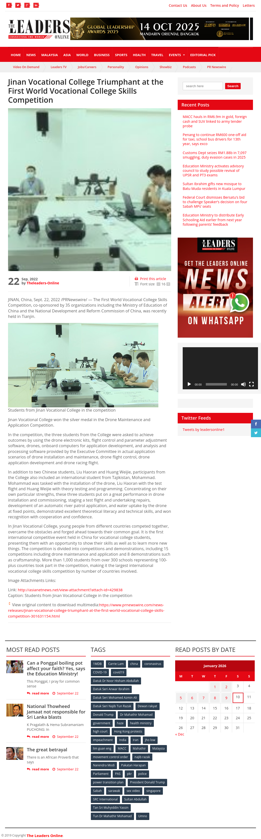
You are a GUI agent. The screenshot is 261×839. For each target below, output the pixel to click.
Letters (249, 5)
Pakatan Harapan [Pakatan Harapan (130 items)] (133, 763)
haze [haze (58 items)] (120, 722)
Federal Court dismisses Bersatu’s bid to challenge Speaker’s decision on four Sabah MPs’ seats (214, 202)
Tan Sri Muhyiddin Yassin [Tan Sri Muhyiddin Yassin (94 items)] (110, 804)
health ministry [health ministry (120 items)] (141, 722)
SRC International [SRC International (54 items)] (105, 796)
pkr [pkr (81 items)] (130, 771)
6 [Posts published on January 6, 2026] (192, 695)
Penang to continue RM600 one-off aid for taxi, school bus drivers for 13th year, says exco (214, 139)
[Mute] (243, 384)
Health (139, 55)
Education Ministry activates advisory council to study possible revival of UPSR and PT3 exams (213, 170)
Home (16, 55)
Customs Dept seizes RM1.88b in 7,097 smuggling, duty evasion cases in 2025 (214, 155)
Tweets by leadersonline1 (203, 429)
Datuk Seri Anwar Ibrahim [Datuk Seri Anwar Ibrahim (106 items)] (111, 688)
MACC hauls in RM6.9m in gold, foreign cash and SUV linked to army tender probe (214, 121)
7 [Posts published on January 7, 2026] (204, 695)
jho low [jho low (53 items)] (151, 738)
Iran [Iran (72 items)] (136, 738)
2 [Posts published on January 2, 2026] (226, 686)
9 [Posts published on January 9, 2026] (226, 695)
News (31, 55)
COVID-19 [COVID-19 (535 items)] (100, 672)
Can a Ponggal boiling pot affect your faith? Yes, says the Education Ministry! (55, 668)
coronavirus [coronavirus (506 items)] (154, 664)
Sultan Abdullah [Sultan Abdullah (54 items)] (135, 796)
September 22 (65, 693)
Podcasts (189, 67)
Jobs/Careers (87, 67)
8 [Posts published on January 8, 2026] (215, 695)
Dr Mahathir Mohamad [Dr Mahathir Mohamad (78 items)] (136, 713)
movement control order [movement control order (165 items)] (110, 755)
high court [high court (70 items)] (100, 730)
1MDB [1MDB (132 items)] (97, 664)
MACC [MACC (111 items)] (122, 746)
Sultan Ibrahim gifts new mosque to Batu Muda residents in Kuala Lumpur (214, 186)
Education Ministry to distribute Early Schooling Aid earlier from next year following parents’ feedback (213, 219)
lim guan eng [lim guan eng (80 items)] (102, 746)
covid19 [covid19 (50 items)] (119, 672)
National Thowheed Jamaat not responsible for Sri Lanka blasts (56, 711)
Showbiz (166, 67)
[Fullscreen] (251, 384)
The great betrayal (47, 750)
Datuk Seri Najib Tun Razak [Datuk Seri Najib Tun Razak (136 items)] (112, 705)
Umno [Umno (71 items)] (143, 812)
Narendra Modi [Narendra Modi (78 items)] (104, 763)
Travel (157, 55)
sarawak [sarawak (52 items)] (114, 788)
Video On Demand (26, 67)
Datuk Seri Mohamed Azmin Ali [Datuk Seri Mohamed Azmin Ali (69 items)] (115, 697)
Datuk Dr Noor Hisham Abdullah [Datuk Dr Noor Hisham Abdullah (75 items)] (116, 680)
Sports (121, 55)
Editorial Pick (203, 55)
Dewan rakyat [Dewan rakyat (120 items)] (147, 705)
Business (101, 55)
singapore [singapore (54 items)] (155, 788)
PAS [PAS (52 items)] (118, 771)
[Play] (189, 384)
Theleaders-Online (43, 283)
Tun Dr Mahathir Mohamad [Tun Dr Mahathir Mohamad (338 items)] (112, 812)
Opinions (141, 67)
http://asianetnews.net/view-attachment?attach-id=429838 (72, 589)
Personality (116, 67)
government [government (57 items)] (101, 722)
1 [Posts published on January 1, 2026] (215, 686)
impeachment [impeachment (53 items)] (103, 738)
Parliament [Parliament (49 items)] (101, 771)
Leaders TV (59, 67)
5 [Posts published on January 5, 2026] (181, 695)
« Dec (179, 731)
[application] (220, 368)
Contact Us (178, 5)
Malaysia (49, 55)
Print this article (150, 278)
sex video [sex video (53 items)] (134, 788)
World (82, 55)
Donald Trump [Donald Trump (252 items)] (103, 713)
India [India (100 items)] (123, 738)
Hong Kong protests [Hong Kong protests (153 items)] (128, 730)
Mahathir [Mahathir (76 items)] (140, 746)
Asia (67, 55)
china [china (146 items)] (135, 664)
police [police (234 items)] (143, 771)
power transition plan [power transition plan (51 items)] (108, 779)
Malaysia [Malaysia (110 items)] (159, 746)
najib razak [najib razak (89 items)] (142, 755)
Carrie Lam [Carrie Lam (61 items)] (116, 664)
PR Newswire (216, 67)
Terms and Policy (224, 5)
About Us (199, 5)
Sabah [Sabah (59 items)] (97, 788)
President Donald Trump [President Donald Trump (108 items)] (147, 779)
